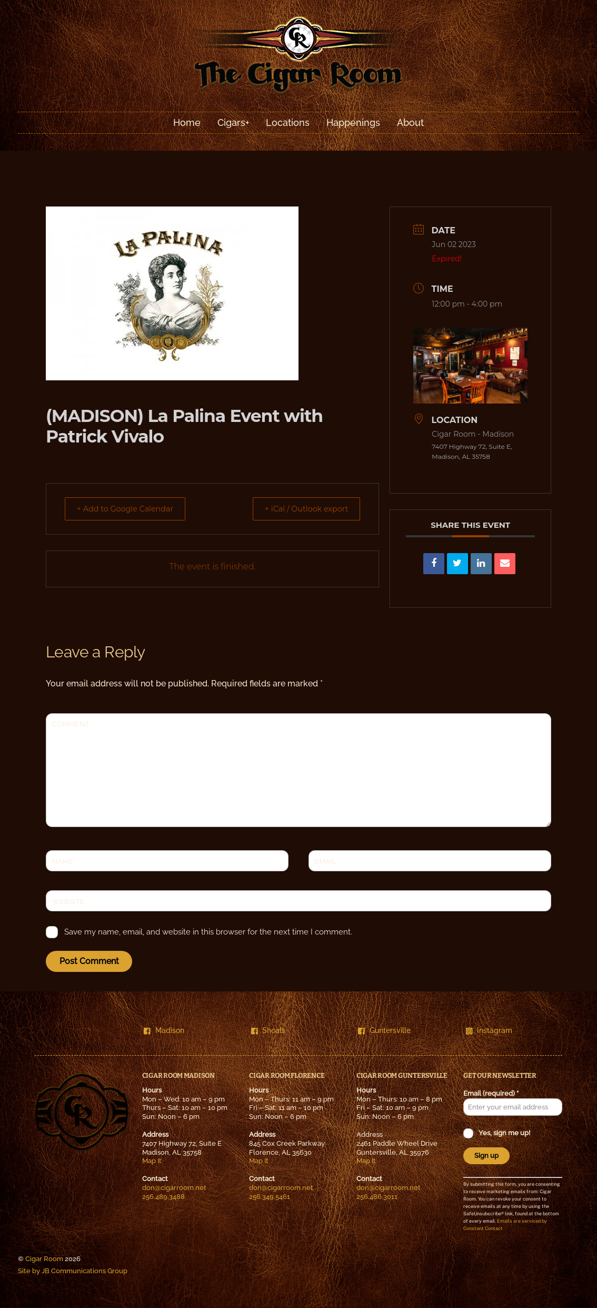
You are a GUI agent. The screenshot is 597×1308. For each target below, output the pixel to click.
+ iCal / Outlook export (301, 509)
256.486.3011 (376, 1197)
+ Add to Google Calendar (130, 509)
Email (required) (491, 1094)
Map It (152, 1161)
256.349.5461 (269, 1197)
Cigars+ (233, 122)
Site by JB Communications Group (72, 1271)
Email (328, 862)
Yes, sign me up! (503, 1133)
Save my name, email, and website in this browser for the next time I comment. (208, 932)
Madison (164, 1031)
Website (68, 902)
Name (64, 862)
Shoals (268, 1031)
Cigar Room (44, 1259)
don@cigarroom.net (174, 1188)
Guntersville (384, 1031)
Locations (288, 122)
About (410, 122)
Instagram (488, 1031)
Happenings (353, 122)
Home (187, 122)
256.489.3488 (163, 1197)
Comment (73, 725)
